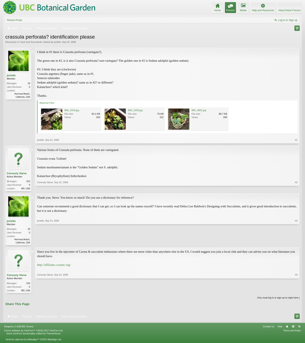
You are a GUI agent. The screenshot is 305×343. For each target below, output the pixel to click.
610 (28, 181)
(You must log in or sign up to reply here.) (278, 299)
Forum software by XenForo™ (33, 331)
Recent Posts (14, 20)
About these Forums (290, 10)
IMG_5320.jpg (135, 110)
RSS (299, 327)
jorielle (57, 42)
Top (293, 327)
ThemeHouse (53, 334)
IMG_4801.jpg (198, 110)
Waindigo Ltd (54, 340)
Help (279, 327)
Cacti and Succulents (31, 42)
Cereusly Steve (16, 173)
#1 (296, 140)
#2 (296, 188)
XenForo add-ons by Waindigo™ (22, 340)
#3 (296, 242)
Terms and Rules (292, 331)
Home (287, 327)
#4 (296, 290)
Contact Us (268, 327)
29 (29, 83)
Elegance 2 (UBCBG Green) (18, 327)
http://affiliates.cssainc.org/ (54, 265)
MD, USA (25, 188)
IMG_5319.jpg (71, 110)
